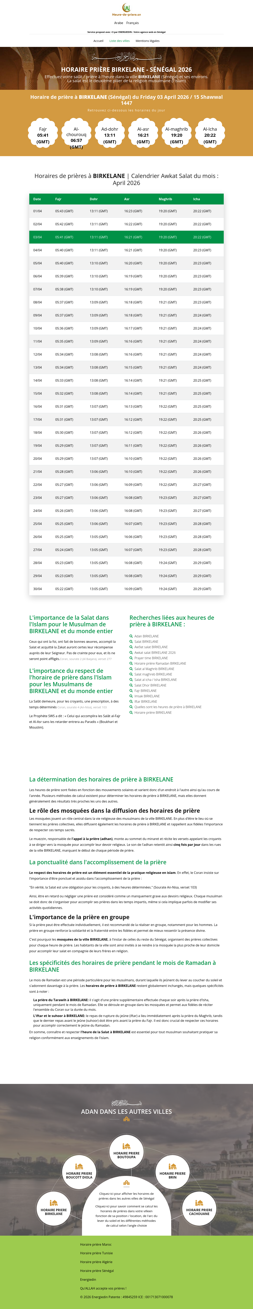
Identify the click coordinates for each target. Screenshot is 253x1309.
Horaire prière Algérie (96, 1262)
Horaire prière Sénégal (97, 1271)
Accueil (98, 40)
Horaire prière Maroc (96, 1244)
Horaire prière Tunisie (96, 1253)
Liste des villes (119, 41)
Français (132, 23)
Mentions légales (148, 41)
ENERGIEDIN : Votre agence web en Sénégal (141, 31)
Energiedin (88, 1279)
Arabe (118, 23)
